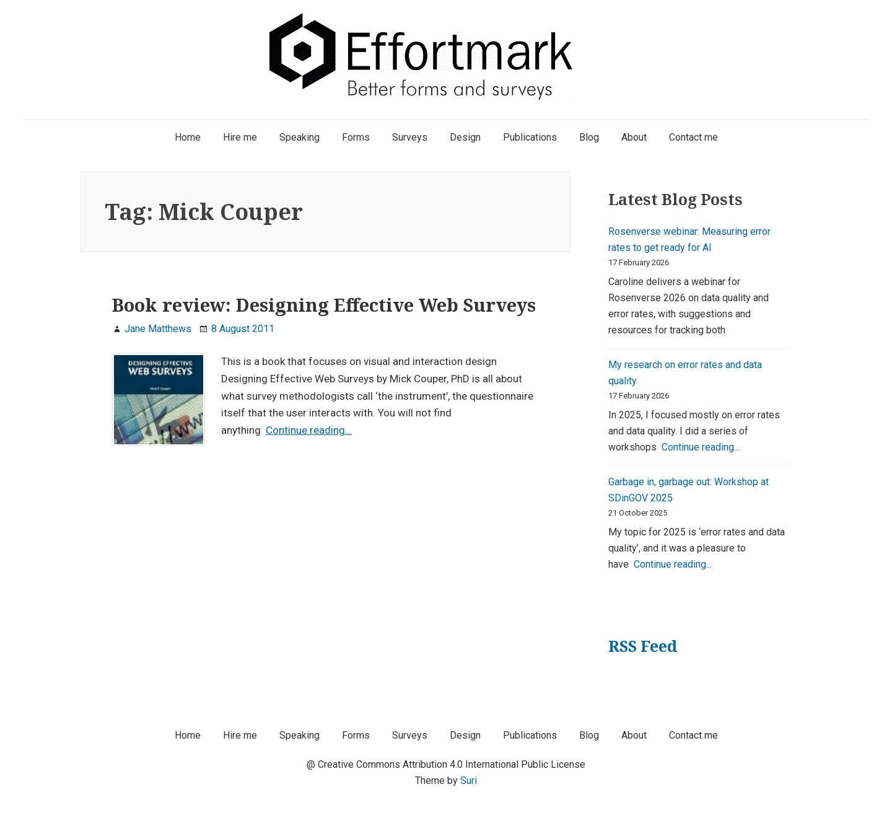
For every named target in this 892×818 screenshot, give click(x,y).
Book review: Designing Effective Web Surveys (324, 304)
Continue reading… (309, 430)
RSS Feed (642, 646)
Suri (468, 780)
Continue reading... (701, 447)
